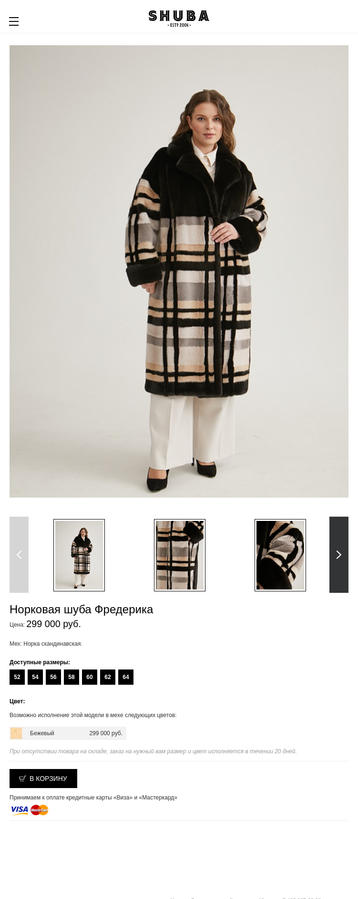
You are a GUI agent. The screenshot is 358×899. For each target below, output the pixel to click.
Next (339, 554)
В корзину (48, 778)
